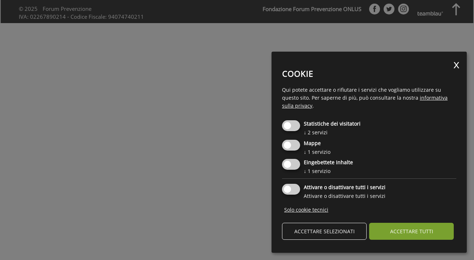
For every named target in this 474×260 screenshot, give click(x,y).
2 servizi (316, 132)
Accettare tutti (411, 231)
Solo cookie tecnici (306, 209)
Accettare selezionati (324, 231)
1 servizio (317, 151)
